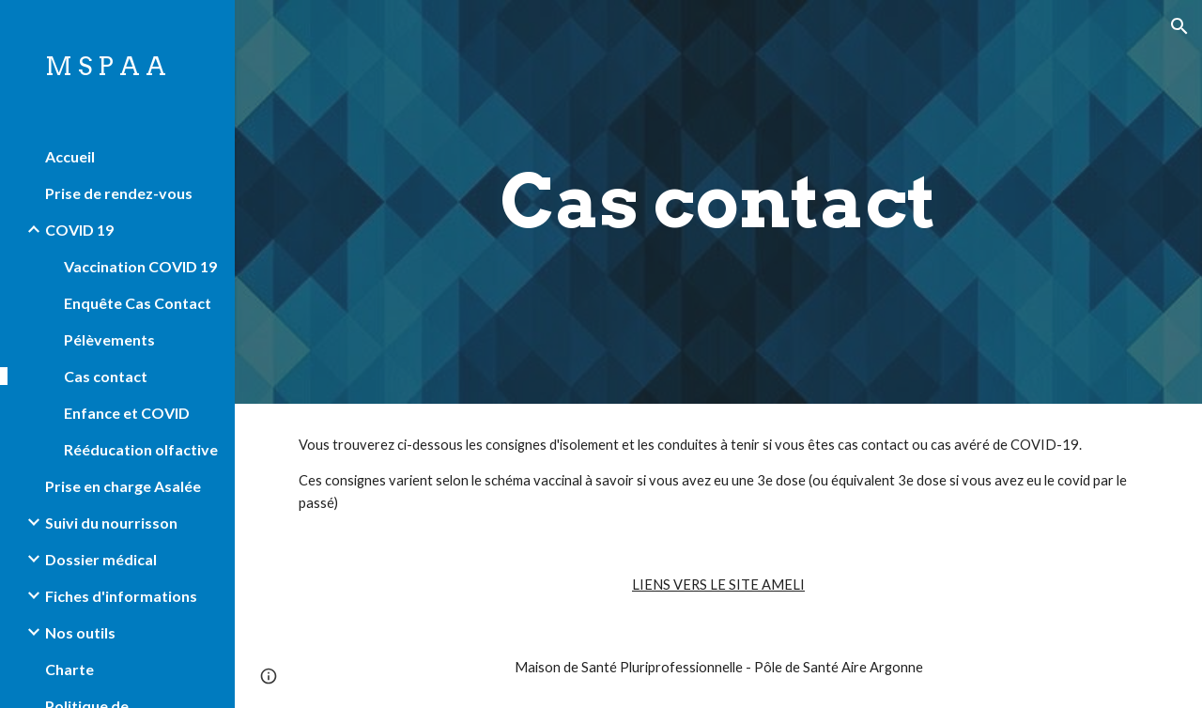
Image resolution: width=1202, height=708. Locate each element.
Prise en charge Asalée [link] (123, 486)
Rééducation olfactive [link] (141, 449)
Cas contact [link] (105, 376)
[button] (1179, 26)
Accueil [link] (70, 156)
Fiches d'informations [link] (121, 596)
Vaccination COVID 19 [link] (140, 266)
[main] (718, 202)
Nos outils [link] (80, 632)
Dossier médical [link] (101, 559)
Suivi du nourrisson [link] (111, 522)
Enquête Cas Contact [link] (137, 303)
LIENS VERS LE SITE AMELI (718, 585)
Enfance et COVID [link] (127, 413)
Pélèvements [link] (109, 339)
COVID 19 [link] (79, 230)
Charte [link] (69, 669)
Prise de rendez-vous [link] (119, 193)
